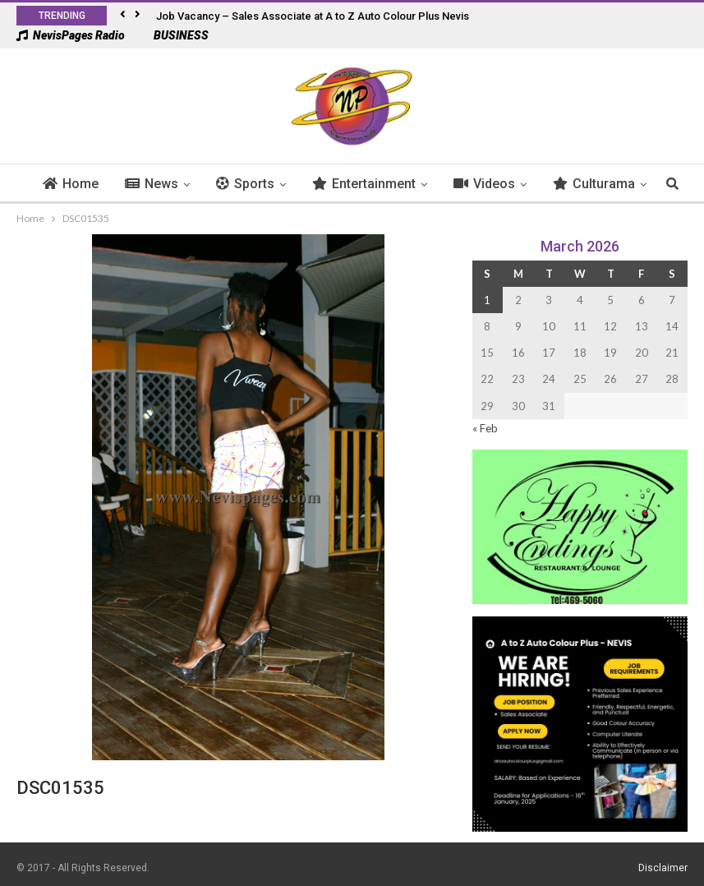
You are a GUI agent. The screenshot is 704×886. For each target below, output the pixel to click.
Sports (270, 184)
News (176, 184)
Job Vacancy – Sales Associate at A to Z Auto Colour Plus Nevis (312, 16)
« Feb (485, 428)
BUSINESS (173, 35)
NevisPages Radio (70, 35)
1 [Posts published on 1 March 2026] (487, 300)
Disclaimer (663, 868)
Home (95, 184)
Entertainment (388, 184)
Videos (509, 184)
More (593, 184)
